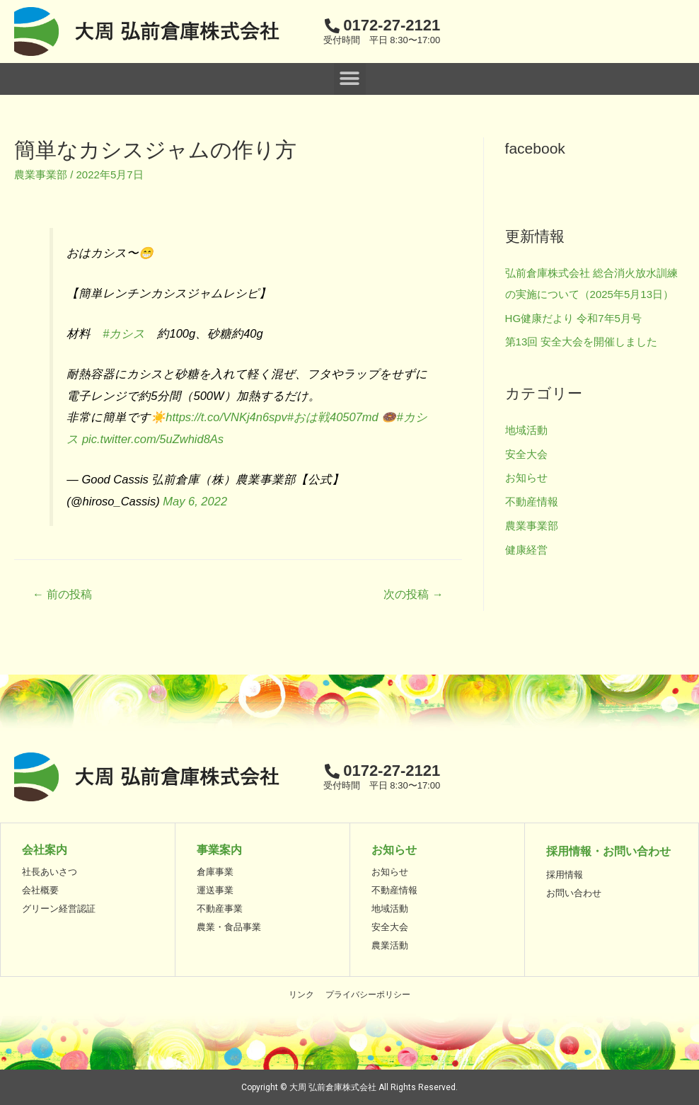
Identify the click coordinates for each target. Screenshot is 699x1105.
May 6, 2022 (195, 501)
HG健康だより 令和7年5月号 (573, 318)
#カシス (124, 333)
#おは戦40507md (333, 417)
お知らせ (526, 477)
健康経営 (526, 550)
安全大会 (526, 454)
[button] (350, 79)
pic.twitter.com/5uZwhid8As (153, 439)
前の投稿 (62, 594)
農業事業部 (40, 174)
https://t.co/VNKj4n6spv (226, 417)
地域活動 (526, 430)
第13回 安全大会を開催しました (581, 342)
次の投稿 (413, 594)
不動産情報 (531, 502)
